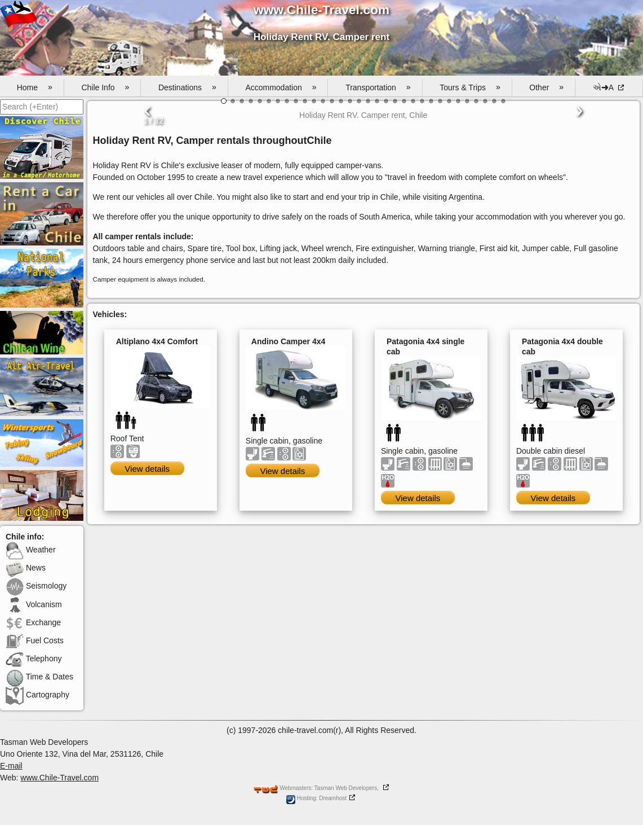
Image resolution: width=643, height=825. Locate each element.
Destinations (187, 87)
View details (147, 468)
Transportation (377, 87)
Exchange (33, 622)
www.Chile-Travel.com (59, 777)
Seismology (36, 585)
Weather (31, 549)
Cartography (37, 694)
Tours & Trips (470, 87)
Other (546, 87)
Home (34, 87)
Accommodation (280, 87)
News (26, 567)
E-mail (11, 765)
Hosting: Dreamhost (316, 798)
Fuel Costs (35, 640)
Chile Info (105, 87)
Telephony (33, 658)
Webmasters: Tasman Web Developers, (316, 788)
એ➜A (604, 87)
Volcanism (34, 604)
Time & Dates (39, 676)
